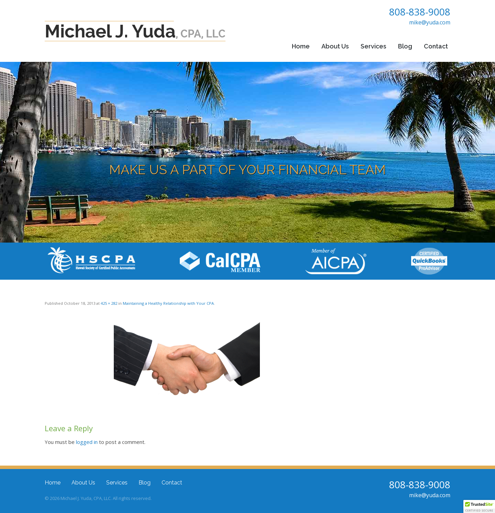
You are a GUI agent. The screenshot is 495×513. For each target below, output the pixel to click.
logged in (87, 441)
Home (301, 46)
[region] (247, 152)
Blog (405, 46)
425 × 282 (109, 303)
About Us (335, 46)
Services (373, 46)
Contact (436, 46)
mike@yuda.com (429, 22)
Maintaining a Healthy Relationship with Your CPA (168, 303)
